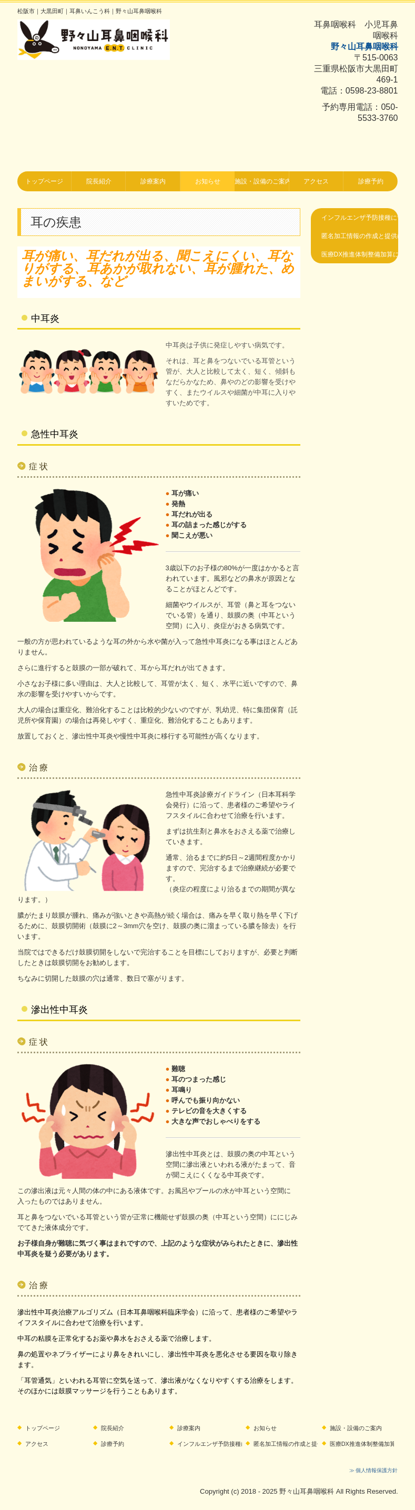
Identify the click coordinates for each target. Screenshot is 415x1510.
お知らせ (207, 181)
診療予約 (370, 181)
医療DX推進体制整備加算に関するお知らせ (359, 254)
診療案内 (153, 181)
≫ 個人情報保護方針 (373, 1470)
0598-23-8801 (372, 90)
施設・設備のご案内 (262, 181)
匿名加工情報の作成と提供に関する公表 (359, 236)
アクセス (316, 181)
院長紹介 (99, 181)
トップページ (44, 181)
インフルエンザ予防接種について (359, 217)
